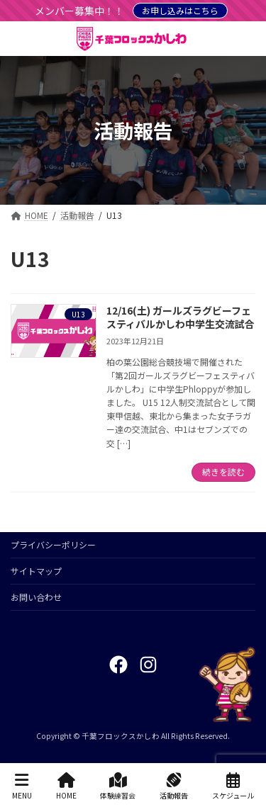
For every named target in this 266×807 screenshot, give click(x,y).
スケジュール (233, 786)
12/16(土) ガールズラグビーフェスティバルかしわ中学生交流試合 (180, 317)
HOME (66, 786)
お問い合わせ (36, 597)
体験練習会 (117, 786)
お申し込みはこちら (180, 10)
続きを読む (223, 471)
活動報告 (174, 786)
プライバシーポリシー (53, 544)
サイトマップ (36, 571)
